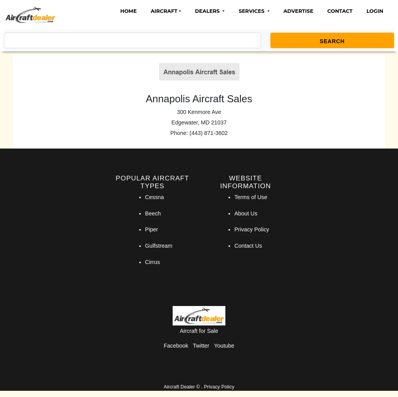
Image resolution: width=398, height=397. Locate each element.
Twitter (201, 346)
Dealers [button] (208, 11)
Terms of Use (250, 197)
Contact (340, 11)
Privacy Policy (251, 229)
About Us (245, 213)
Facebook (176, 346)
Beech (153, 213)
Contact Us (248, 246)
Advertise (298, 11)
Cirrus (152, 262)
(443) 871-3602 (209, 133)
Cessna (154, 197)
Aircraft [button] (164, 11)
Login (375, 11)
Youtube (224, 346)
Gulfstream (158, 246)
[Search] (132, 40)
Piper (151, 229)
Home (128, 11)
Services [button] (252, 11)
